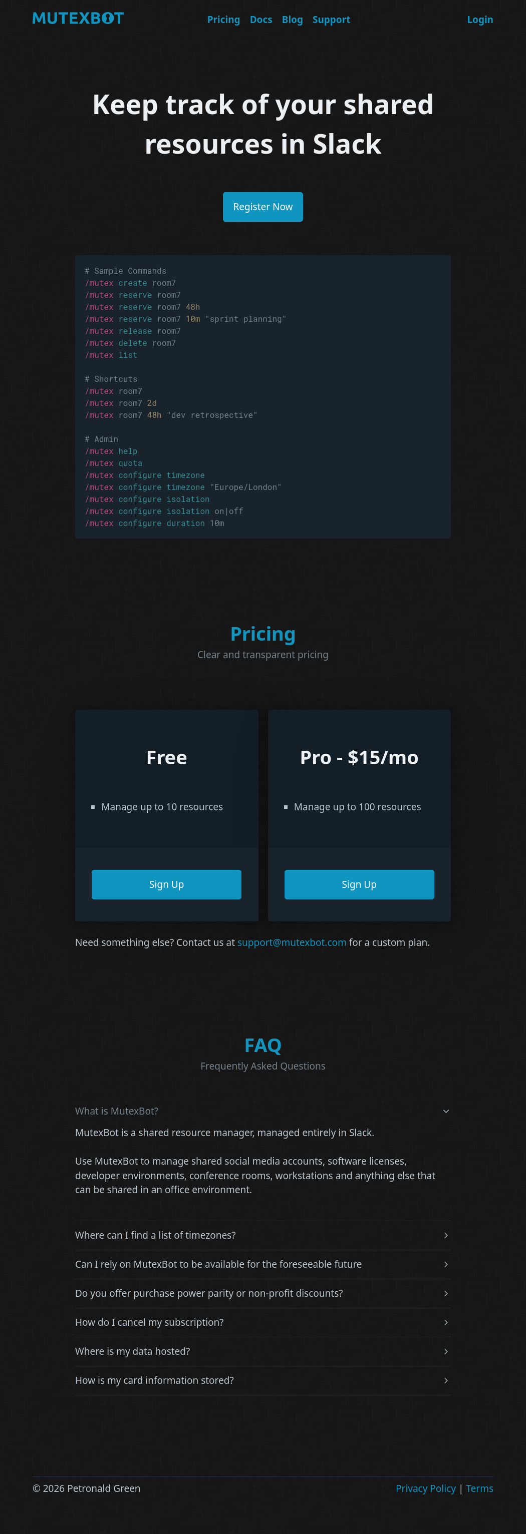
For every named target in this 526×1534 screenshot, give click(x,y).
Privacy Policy (426, 1488)
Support (331, 19)
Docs (261, 19)
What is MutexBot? (116, 1111)
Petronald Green (103, 1488)
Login (480, 19)
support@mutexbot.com (292, 942)
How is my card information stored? (154, 1380)
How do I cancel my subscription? (149, 1322)
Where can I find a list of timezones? (155, 1235)
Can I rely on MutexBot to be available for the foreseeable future (218, 1264)
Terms (479, 1488)
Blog (292, 19)
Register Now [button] (263, 206)
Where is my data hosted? (132, 1351)
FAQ (263, 1045)
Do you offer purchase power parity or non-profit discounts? (209, 1293)
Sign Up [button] (166, 884)
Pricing (223, 19)
